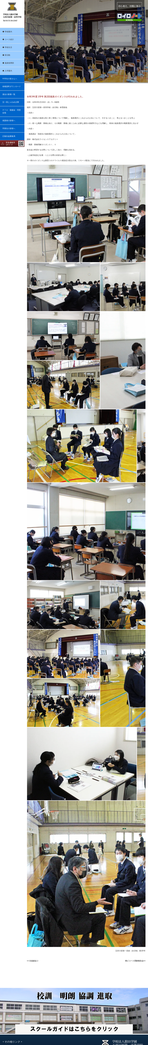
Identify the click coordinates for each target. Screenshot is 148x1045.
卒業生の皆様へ (8, 128)
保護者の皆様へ (8, 120)
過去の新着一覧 (8, 94)
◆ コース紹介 (8, 39)
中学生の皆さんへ (9, 79)
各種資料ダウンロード (11, 86)
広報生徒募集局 (8, 136)
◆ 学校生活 (7, 47)
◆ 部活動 (6, 55)
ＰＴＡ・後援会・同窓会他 (11, 111)
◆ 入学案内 (7, 71)
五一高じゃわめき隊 (10, 102)
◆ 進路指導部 (8, 63)
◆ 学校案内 (7, 32)
